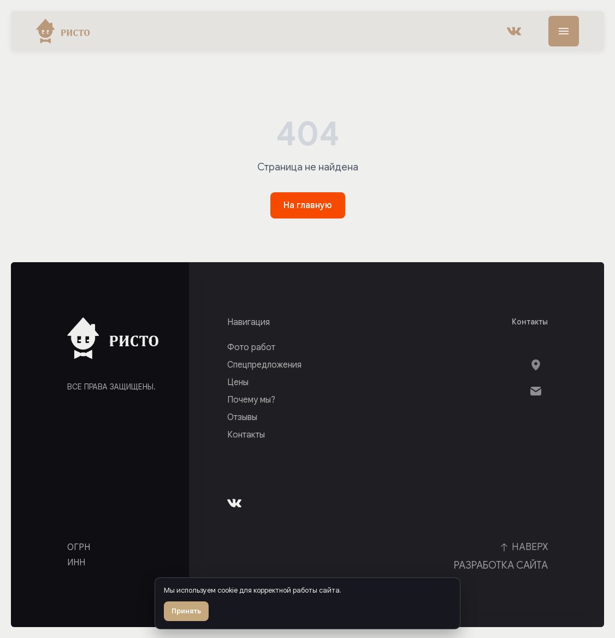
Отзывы (242, 417)
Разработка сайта (501, 565)
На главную (307, 205)
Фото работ (251, 347)
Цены (238, 382)
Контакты (246, 434)
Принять (186, 611)
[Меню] (563, 31)
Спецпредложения (264, 364)
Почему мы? (251, 399)
